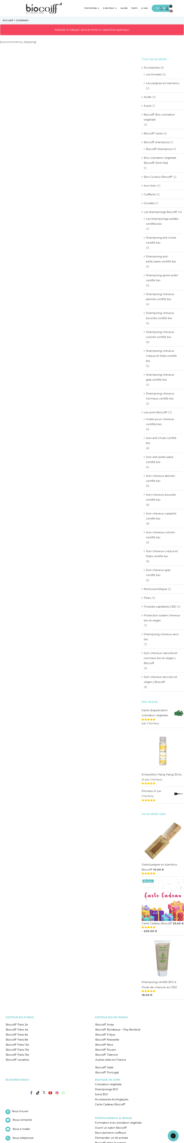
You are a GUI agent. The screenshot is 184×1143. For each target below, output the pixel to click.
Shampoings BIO (106, 1089)
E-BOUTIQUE (110, 8)
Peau (147, 597)
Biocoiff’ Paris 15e (17, 1054)
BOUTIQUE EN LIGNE (107, 1079)
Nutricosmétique (155, 589)
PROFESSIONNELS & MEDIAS (113, 1118)
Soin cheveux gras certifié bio (158, 572)
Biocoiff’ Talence (106, 1054)
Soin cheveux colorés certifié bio (160, 535)
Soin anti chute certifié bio (161, 440)
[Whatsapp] (63, 1093)
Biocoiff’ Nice (104, 1044)
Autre (147, 105)
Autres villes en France (110, 1059)
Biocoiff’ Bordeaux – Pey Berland (117, 1029)
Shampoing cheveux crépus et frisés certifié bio (161, 356)
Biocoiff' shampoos (157, 142)
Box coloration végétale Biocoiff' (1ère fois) (160, 160)
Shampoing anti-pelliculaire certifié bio (161, 259)
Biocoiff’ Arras (104, 1024)
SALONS (124, 8)
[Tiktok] (38, 1093)
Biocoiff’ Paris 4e (17, 1029)
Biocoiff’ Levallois (17, 1059)
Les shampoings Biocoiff (160, 212)
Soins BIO (101, 1094)
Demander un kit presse (111, 1137)
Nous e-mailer (21, 1129)
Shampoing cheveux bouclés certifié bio (160, 315)
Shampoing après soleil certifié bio (162, 278)
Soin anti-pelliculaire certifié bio (159, 459)
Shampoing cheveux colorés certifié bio (160, 334)
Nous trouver (20, 1111)
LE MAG (144, 8)
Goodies (149, 203)
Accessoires (152, 67)
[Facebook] (31, 1092)
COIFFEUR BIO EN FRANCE (111, 1017)
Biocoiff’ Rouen (105, 1049)
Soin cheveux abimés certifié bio (160, 478)
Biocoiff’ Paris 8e (17, 1039)
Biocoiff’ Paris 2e (17, 1024)
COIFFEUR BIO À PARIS (19, 1017)
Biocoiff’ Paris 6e (17, 1034)
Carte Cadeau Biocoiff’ (110, 1104)
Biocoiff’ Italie (104, 1067)
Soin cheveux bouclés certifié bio (161, 497)
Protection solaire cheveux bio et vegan (162, 618)
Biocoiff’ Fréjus (105, 1034)
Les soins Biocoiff (155, 412)
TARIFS (134, 8)
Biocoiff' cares (153, 133)
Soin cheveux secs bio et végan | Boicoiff (160, 679)
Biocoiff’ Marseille (107, 1039)
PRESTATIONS (91, 8)
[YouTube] (50, 1093)
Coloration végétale (108, 1084)
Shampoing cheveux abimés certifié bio (160, 296)
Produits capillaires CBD (160, 606)
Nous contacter (22, 1119)
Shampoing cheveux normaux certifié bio (160, 396)
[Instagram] (57, 1092)
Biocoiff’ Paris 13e (17, 1049)
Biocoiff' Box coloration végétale (159, 117)
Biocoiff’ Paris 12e (17, 1044)
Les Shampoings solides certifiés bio (162, 221)
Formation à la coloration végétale (118, 1122)
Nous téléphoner (23, 1138)
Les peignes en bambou (162, 83)
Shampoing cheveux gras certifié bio (160, 377)
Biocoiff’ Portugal (107, 1072)
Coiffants (150, 194)
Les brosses (154, 74)
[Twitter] (44, 1092)
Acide (147, 97)
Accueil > (9, 20)
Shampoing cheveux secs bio (161, 636)
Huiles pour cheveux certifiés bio (160, 421)
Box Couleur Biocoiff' (158, 176)
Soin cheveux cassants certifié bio (161, 516)
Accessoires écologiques (111, 1099)
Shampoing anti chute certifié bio (161, 240)
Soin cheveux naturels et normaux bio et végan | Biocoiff (160, 658)
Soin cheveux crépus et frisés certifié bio (162, 553)
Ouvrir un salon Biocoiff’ (111, 1127)
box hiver (150, 185)
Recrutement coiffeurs (110, 1132)
